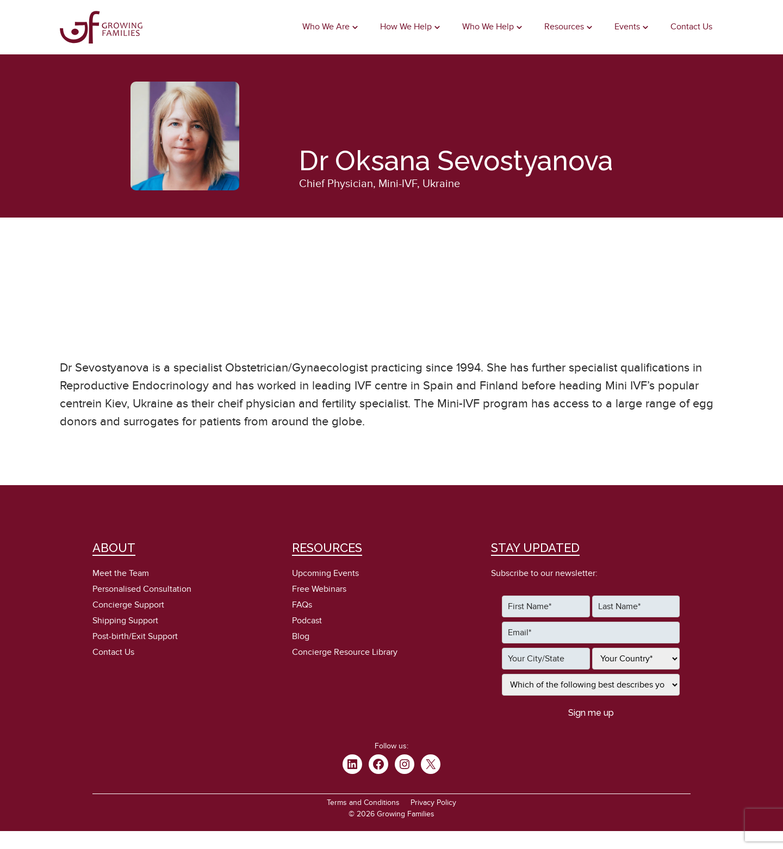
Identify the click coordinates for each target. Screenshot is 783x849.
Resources (564, 27)
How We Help (406, 27)
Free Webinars (319, 589)
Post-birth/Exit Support (135, 636)
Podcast (307, 620)
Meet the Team (120, 573)
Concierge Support (128, 604)
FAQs (302, 604)
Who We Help (488, 27)
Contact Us (691, 27)
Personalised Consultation (141, 589)
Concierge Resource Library (344, 652)
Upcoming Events (325, 573)
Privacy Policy (433, 802)
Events (627, 27)
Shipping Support (125, 620)
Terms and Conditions (363, 802)
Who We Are (326, 27)
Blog (300, 636)
